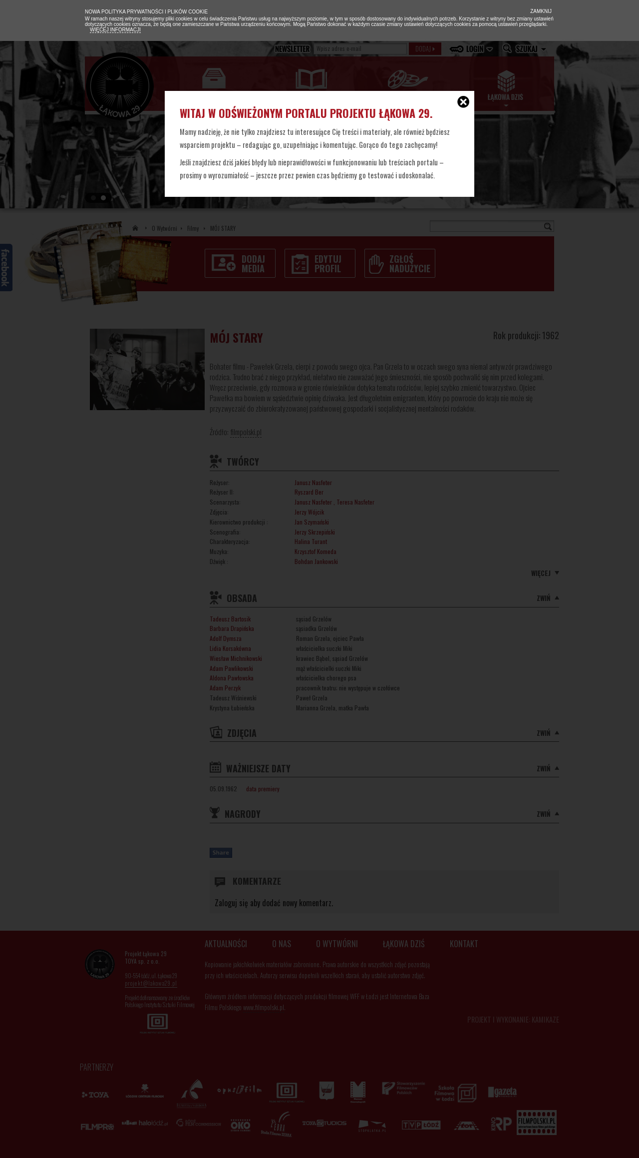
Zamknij (540, 11)
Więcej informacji (115, 29)
